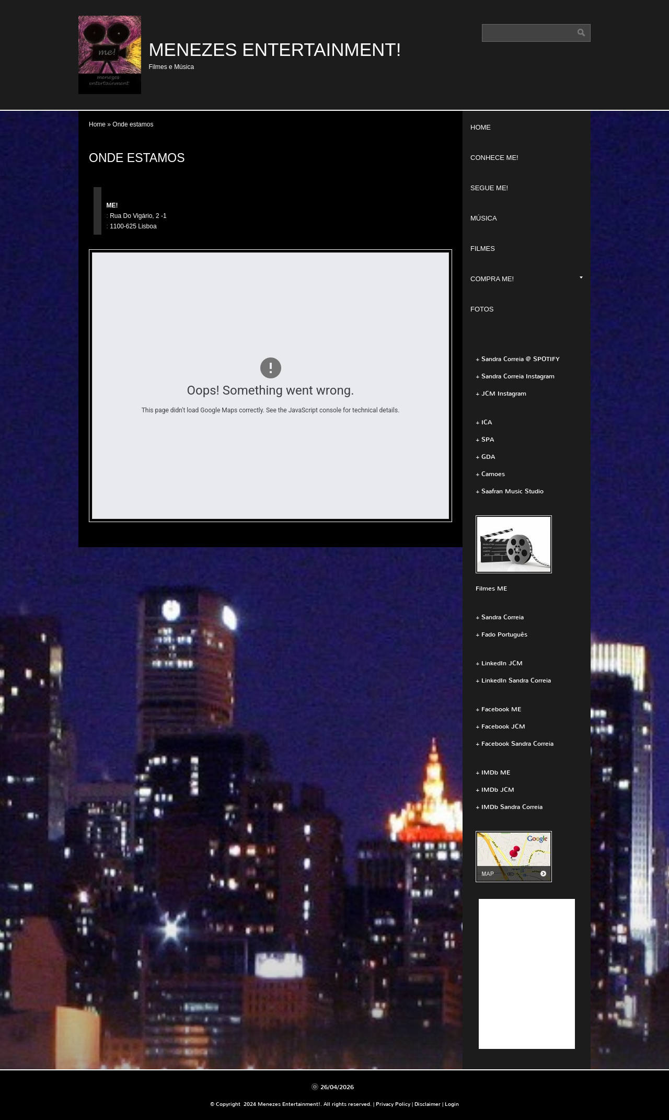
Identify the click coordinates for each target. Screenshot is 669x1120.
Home (97, 124)
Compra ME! (526, 279)
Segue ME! (489, 188)
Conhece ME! (494, 157)
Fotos (482, 309)
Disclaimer (427, 1104)
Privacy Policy (393, 1104)
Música (483, 218)
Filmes (482, 248)
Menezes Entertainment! (274, 49)
